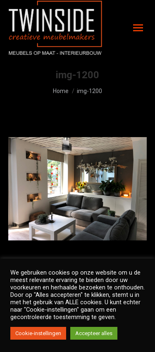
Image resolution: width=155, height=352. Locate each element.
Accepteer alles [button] (93, 333)
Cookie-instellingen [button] (38, 333)
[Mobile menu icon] (138, 27)
